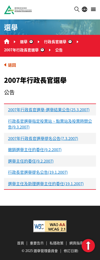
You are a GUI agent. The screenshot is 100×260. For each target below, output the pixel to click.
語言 (84, 9)
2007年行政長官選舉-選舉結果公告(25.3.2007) (49, 109)
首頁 (20, 242)
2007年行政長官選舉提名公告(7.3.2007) (43, 138)
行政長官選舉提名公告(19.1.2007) (38, 172)
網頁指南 (76, 242)
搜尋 (76, 9)
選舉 (23, 41)
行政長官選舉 (55, 41)
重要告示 (37, 242)
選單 (93, 9)
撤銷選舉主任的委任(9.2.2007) (35, 149)
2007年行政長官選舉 (21, 49)
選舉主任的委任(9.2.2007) (31, 161)
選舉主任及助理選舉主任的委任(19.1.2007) (46, 183)
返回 (12, 65)
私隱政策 (56, 242)
